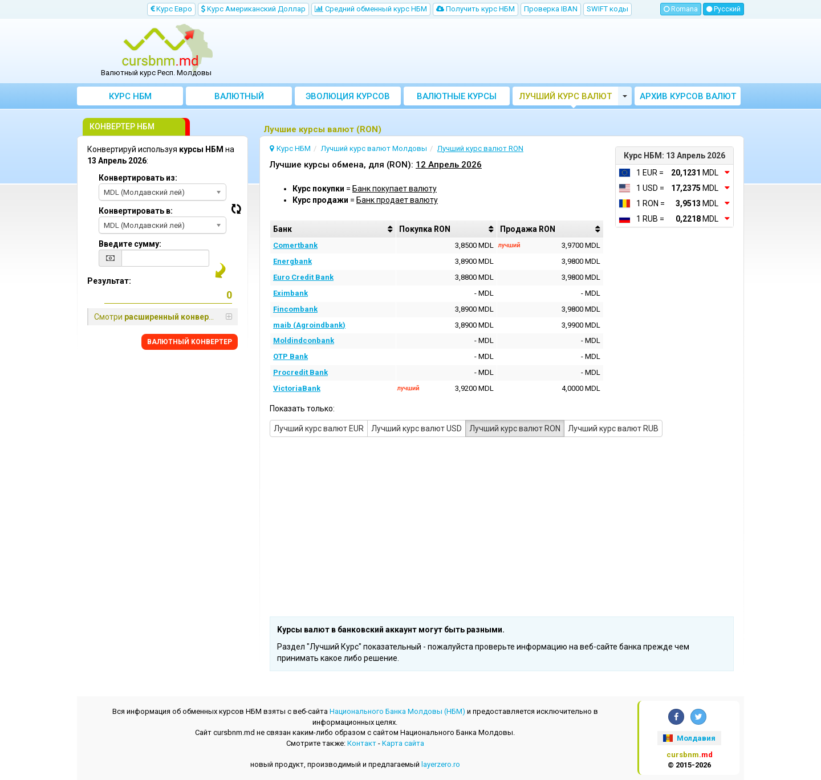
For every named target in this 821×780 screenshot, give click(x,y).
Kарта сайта (403, 743)
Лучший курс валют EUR (319, 428)
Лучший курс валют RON (514, 428)
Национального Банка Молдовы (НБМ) (397, 711)
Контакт (361, 743)
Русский (723, 9)
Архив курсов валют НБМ (688, 98)
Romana (681, 9)
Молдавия (689, 738)
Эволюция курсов (348, 96)
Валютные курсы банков (457, 98)
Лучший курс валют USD (416, 428)
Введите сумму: (130, 243)
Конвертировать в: (136, 210)
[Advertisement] (494, 51)
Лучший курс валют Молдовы (565, 98)
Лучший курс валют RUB (613, 428)
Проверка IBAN (551, 9)
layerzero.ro (440, 764)
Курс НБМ (130, 96)
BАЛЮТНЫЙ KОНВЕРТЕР (189, 342)
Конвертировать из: (138, 177)
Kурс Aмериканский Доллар (253, 9)
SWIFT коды (607, 9)
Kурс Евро (171, 9)
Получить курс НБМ (475, 9)
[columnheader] (333, 229)
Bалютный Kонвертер (239, 98)
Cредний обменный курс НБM (371, 9)
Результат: (109, 280)
